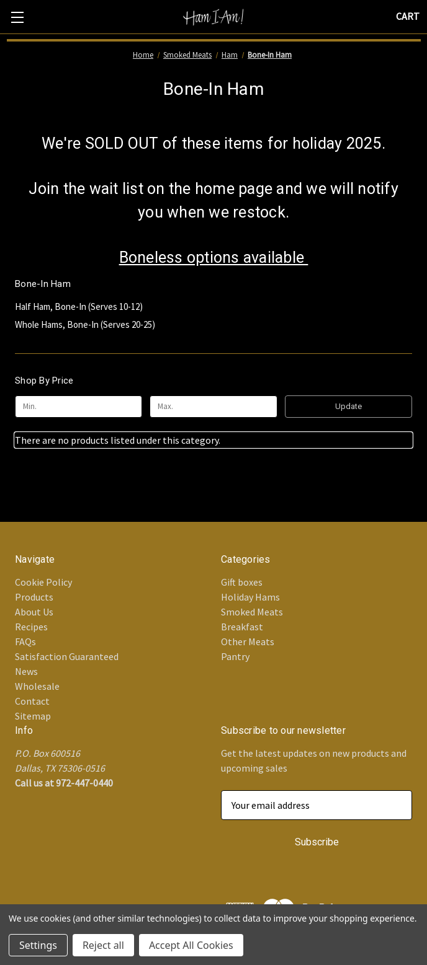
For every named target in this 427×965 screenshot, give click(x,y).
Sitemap (33, 716)
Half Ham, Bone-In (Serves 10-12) (79, 306)
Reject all (103, 945)
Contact (32, 701)
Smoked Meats (252, 612)
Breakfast (242, 626)
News (26, 671)
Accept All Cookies (191, 945)
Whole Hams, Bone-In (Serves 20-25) (85, 324)
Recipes (31, 626)
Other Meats (247, 641)
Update (348, 406)
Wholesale (37, 686)
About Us (34, 612)
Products (34, 597)
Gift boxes (242, 582)
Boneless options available (213, 258)
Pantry (235, 656)
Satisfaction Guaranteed (67, 656)
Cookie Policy (43, 582)
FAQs (25, 641)
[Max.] (213, 406)
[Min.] (78, 406)
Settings (38, 945)
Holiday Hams (250, 597)
